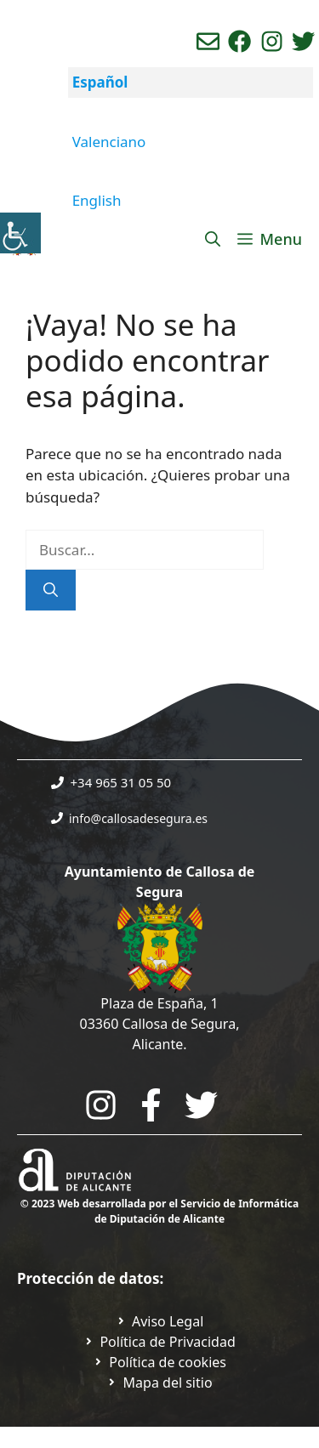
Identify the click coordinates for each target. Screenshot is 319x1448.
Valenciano (109, 141)
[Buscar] (51, 590)
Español (100, 82)
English (97, 200)
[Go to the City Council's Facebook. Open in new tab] (151, 1104)
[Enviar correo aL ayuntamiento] (208, 41)
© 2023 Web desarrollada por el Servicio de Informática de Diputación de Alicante (159, 1211)
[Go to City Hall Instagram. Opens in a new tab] (100, 1104)
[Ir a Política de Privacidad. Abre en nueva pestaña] (160, 1321)
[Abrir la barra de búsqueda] (213, 238)
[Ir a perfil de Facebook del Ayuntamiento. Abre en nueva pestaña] (239, 41)
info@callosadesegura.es (138, 818)
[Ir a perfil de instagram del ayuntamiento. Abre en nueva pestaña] (272, 41)
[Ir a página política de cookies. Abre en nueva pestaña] (159, 1362)
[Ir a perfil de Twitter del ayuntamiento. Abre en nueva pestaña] (303, 41)
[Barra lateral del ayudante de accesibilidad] (20, 233)
